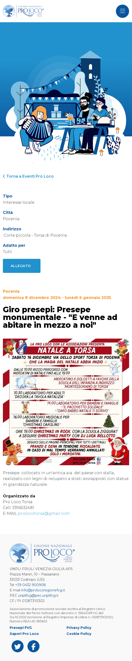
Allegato (21, 266)
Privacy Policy (78, 627)
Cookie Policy (78, 634)
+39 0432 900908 (30, 585)
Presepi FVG (21, 627)
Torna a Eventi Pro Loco (28, 176)
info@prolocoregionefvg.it (43, 590)
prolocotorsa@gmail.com (44, 513)
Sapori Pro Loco (24, 634)
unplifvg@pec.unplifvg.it (38, 595)
